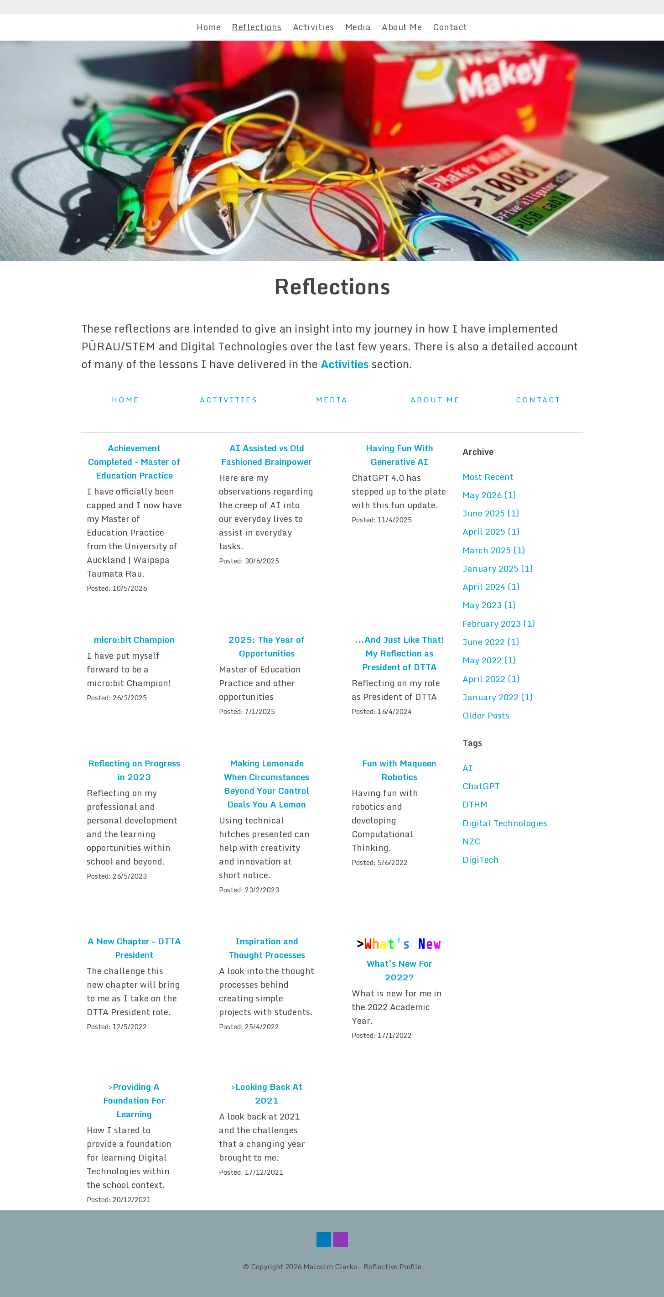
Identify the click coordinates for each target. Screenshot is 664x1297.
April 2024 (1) (490, 587)
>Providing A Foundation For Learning (134, 1100)
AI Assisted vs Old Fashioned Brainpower (266, 455)
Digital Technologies (504, 823)
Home (209, 27)
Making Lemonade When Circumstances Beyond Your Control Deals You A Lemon (266, 783)
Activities (313, 27)
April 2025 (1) (490, 531)
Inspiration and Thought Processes (266, 948)
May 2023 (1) (489, 605)
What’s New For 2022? (399, 970)
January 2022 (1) (497, 697)
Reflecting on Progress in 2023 (134, 770)
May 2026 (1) (489, 495)
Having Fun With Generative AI (399, 455)
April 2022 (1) (490, 679)
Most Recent (488, 477)
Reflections (257, 27)
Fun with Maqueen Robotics (399, 770)
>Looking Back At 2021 (266, 1093)
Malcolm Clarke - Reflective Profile (362, 1266)
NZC (471, 841)
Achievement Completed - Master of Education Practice (134, 461)
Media (358, 27)
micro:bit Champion (134, 639)
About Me (402, 27)
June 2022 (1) (490, 642)
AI (467, 768)
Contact (450, 27)
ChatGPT (481, 786)
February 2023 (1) (498, 623)
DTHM (475, 804)
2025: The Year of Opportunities (266, 646)
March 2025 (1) (493, 550)
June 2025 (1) (490, 513)
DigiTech (480, 859)
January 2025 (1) (497, 568)
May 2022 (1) (489, 660)
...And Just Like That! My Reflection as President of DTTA (399, 653)
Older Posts (485, 715)
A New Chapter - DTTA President (134, 948)
